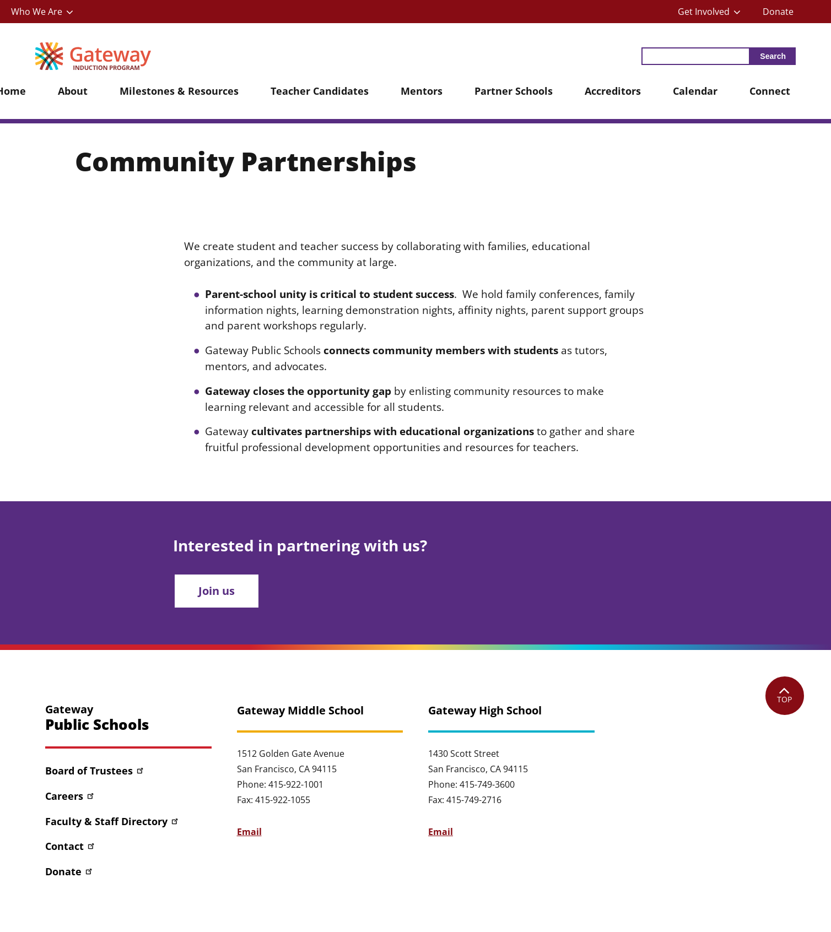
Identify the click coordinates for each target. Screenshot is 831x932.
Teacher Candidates (320, 90)
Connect (769, 90)
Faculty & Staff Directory (112, 821)
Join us (216, 590)
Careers (70, 796)
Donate (778, 12)
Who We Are (36, 12)
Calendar (695, 90)
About (73, 90)
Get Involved (704, 12)
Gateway (97, 718)
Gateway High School (485, 710)
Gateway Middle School (300, 710)
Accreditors (613, 90)
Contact (70, 846)
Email (249, 832)
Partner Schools (513, 90)
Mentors (422, 90)
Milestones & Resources (179, 90)
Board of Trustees (95, 770)
